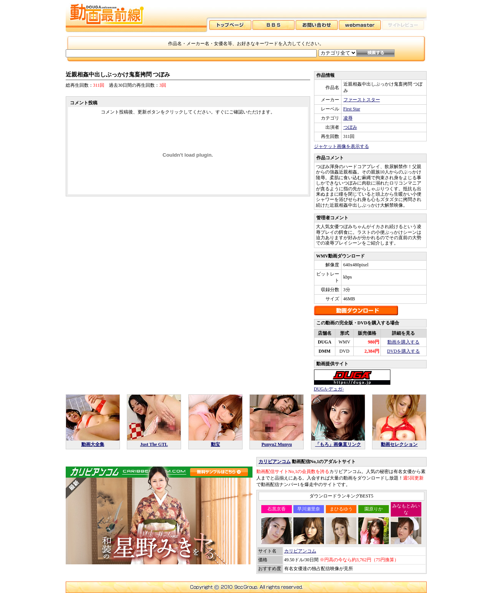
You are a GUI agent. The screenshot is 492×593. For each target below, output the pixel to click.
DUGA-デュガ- (329, 389)
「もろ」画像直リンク (338, 444)
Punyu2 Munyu (276, 444)
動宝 (215, 444)
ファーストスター (361, 99)
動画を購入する (403, 342)
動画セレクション (399, 444)
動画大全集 (92, 444)
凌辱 (348, 118)
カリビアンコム (275, 461)
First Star (351, 109)
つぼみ (350, 127)
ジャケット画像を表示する (341, 146)
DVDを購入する (403, 351)
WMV (344, 342)
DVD (345, 351)
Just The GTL (154, 444)
